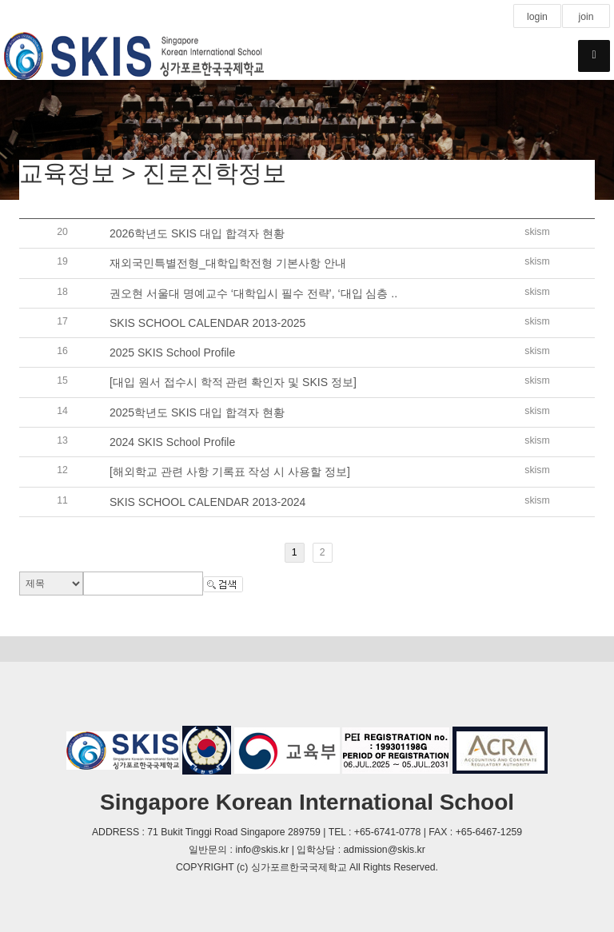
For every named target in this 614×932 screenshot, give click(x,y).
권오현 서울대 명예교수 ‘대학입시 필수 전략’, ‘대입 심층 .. (253, 293)
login (537, 16)
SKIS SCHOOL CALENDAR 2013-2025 (207, 323)
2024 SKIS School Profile (172, 442)
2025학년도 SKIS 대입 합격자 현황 (197, 412)
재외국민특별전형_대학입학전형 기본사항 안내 (228, 263)
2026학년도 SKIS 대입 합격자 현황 (197, 233)
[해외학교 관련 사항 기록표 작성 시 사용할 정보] (230, 472)
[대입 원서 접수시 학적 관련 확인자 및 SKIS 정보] (233, 382)
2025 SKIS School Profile (172, 352)
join (585, 16)
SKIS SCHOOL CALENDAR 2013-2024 (207, 502)
